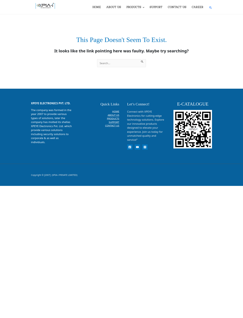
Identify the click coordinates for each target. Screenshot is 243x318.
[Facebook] (130, 147)
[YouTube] (137, 147)
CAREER (197, 7)
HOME (96, 7)
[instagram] (145, 147)
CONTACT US (177, 7)
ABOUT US (113, 7)
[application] (142, 7)
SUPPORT (156, 7)
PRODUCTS (135, 7)
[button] (210, 7)
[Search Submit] (142, 61)
